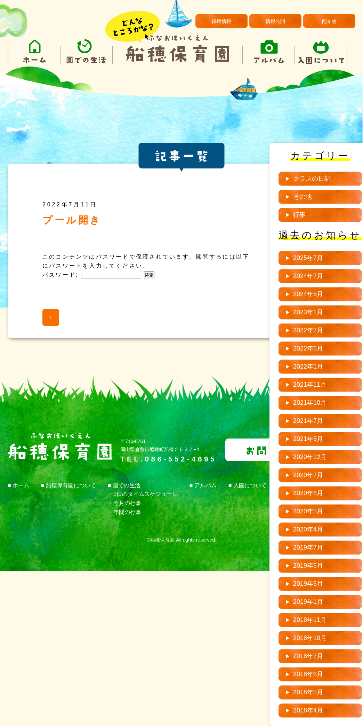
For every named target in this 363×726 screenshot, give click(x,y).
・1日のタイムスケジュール (143, 494)
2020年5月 (308, 511)
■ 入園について (247, 485)
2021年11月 (309, 384)
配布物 (329, 21)
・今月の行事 (124, 503)
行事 (299, 214)
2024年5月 (308, 294)
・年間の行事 (124, 512)
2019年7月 (308, 547)
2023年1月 (308, 312)
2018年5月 (308, 692)
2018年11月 (309, 619)
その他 (302, 196)
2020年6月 (308, 493)
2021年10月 (309, 402)
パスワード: (91, 275)
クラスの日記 (312, 178)
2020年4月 (308, 529)
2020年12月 (309, 456)
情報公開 (275, 21)
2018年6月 (308, 674)
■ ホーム (18, 485)
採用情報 (221, 21)
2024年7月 (308, 276)
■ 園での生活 (124, 485)
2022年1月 (308, 366)
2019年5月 (308, 583)
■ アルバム (203, 485)
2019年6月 (308, 565)
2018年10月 (309, 637)
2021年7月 (308, 420)
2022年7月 (308, 330)
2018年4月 (308, 710)
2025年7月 (308, 257)
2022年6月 (308, 348)
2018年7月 (308, 656)
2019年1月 (308, 601)
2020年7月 (308, 475)
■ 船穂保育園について (68, 485)
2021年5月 (308, 438)
